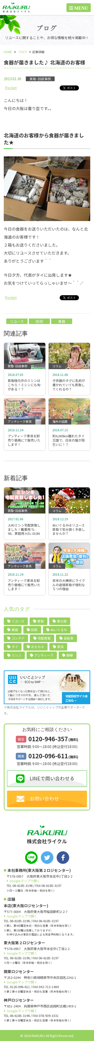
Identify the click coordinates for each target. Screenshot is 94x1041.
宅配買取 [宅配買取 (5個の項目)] (44, 638)
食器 (61, 321)
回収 (39, 321)
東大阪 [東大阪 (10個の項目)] (62, 621)
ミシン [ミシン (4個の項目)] (16, 655)
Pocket (11, 87)
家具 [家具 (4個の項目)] (60, 646)
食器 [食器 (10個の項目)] (15, 629)
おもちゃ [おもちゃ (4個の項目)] (37, 646)
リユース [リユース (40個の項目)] (18, 621)
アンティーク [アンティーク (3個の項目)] (43, 655)
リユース (17, 321)
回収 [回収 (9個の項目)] (34, 629)
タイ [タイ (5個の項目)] (15, 646)
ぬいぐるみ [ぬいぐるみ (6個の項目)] (59, 629)
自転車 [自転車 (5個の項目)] (68, 638)
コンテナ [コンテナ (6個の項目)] (18, 638)
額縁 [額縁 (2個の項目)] (69, 655)
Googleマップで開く (25, 880)
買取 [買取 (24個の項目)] (40, 621)
